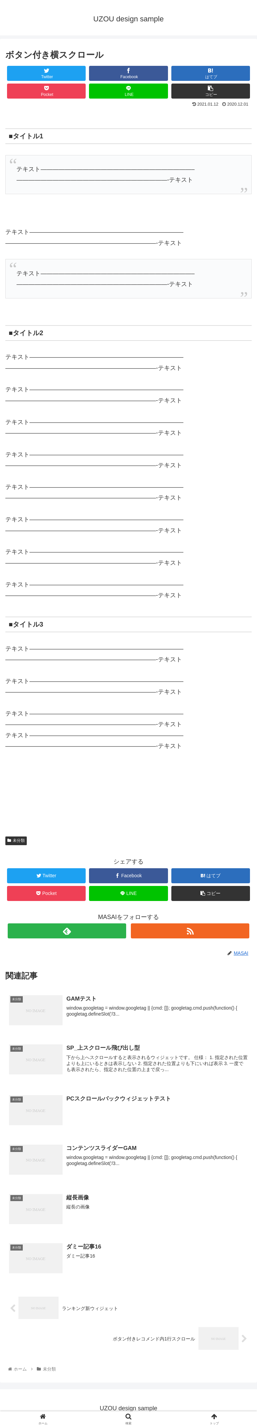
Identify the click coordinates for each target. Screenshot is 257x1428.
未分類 (16, 840)
